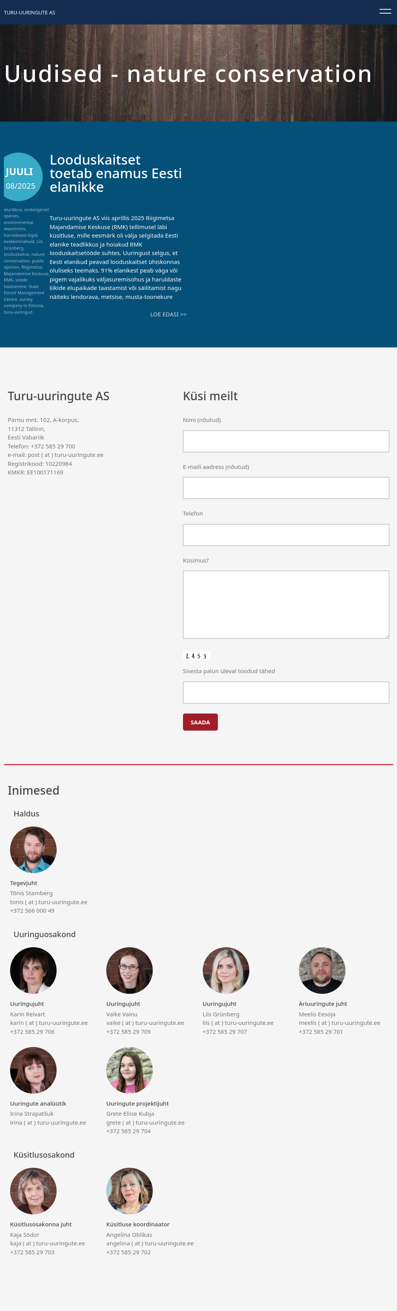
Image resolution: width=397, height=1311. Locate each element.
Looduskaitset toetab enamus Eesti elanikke (116, 173)
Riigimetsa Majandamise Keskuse (26, 270)
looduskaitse (16, 254)
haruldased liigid (20, 235)
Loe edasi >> (168, 314)
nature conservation (24, 257)
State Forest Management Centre (24, 292)
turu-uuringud (18, 312)
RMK (8, 280)
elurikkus (13, 209)
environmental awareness (18, 225)
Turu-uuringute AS (29, 12)
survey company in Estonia (23, 302)
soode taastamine (16, 283)
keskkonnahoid (19, 241)
